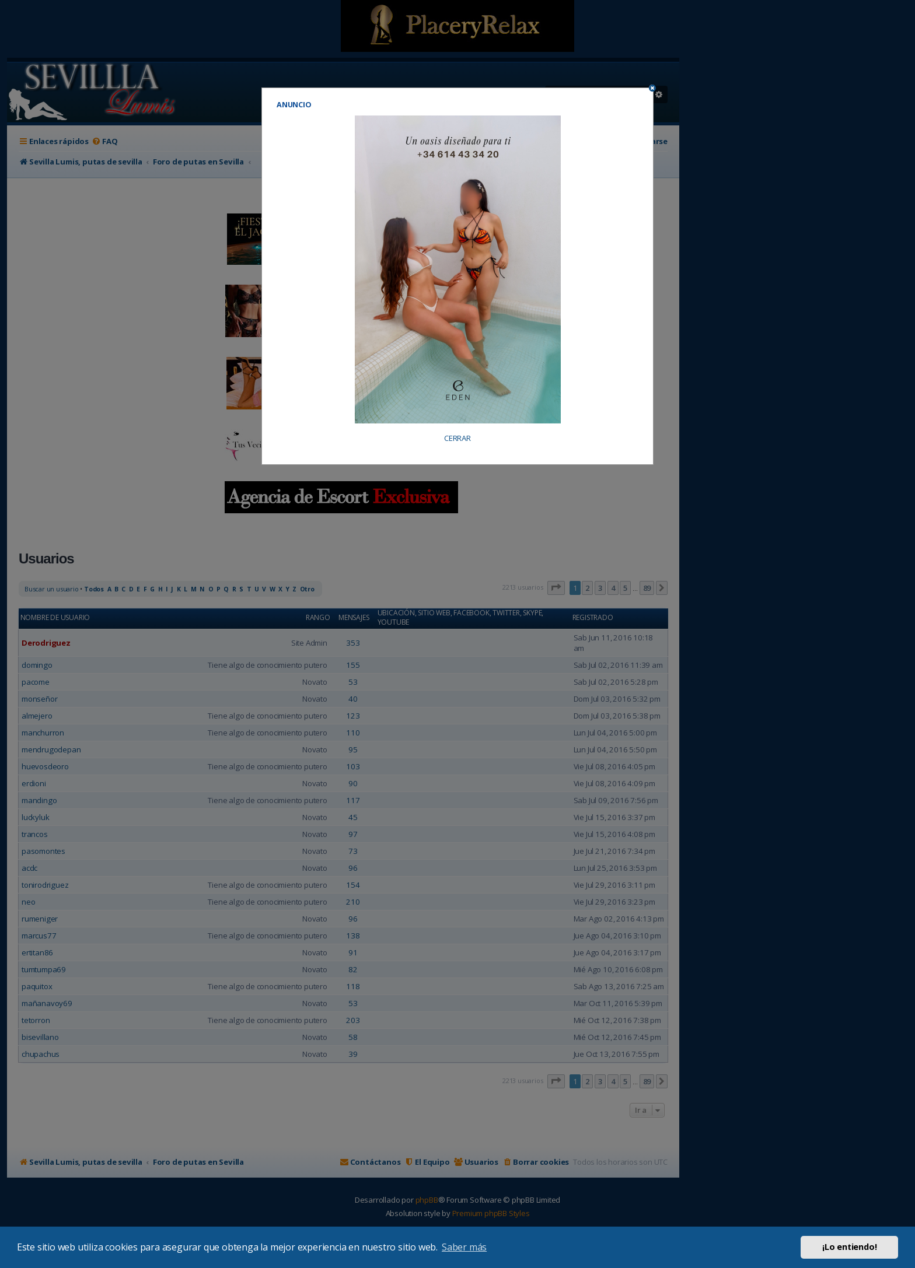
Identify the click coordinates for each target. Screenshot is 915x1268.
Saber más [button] (464, 1247)
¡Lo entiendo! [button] (849, 1246)
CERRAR (457, 438)
